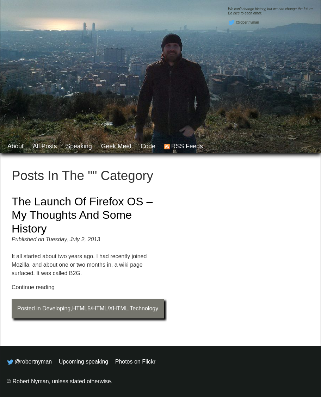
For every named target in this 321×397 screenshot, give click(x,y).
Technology (144, 308)
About (15, 146)
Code (148, 146)
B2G (74, 273)
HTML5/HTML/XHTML (100, 308)
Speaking (79, 146)
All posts (45, 146)
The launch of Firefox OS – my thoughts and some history (82, 215)
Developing (56, 308)
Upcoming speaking (84, 362)
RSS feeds (187, 146)
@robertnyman (243, 22)
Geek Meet (116, 146)
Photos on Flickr (135, 362)
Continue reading (33, 287)
